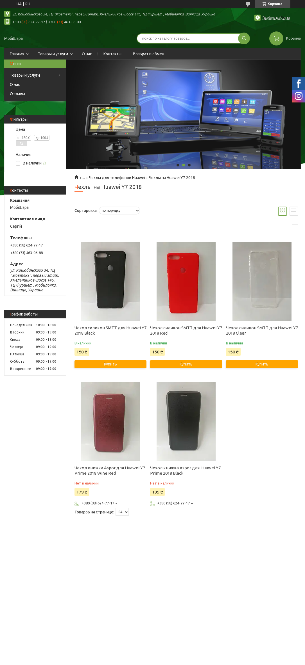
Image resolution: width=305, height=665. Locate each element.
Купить (110, 364)
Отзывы (17, 94)
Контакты (112, 54)
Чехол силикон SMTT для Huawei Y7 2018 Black (110, 330)
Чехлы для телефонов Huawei (117, 177)
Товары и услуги (53, 54)
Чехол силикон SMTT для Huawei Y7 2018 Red (186, 330)
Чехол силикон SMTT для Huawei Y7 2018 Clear (262, 330)
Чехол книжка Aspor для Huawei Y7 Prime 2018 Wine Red (109, 470)
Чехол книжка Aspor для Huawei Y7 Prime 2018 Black (185, 470)
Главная (17, 54)
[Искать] (244, 38)
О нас (87, 54)
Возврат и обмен (148, 54)
